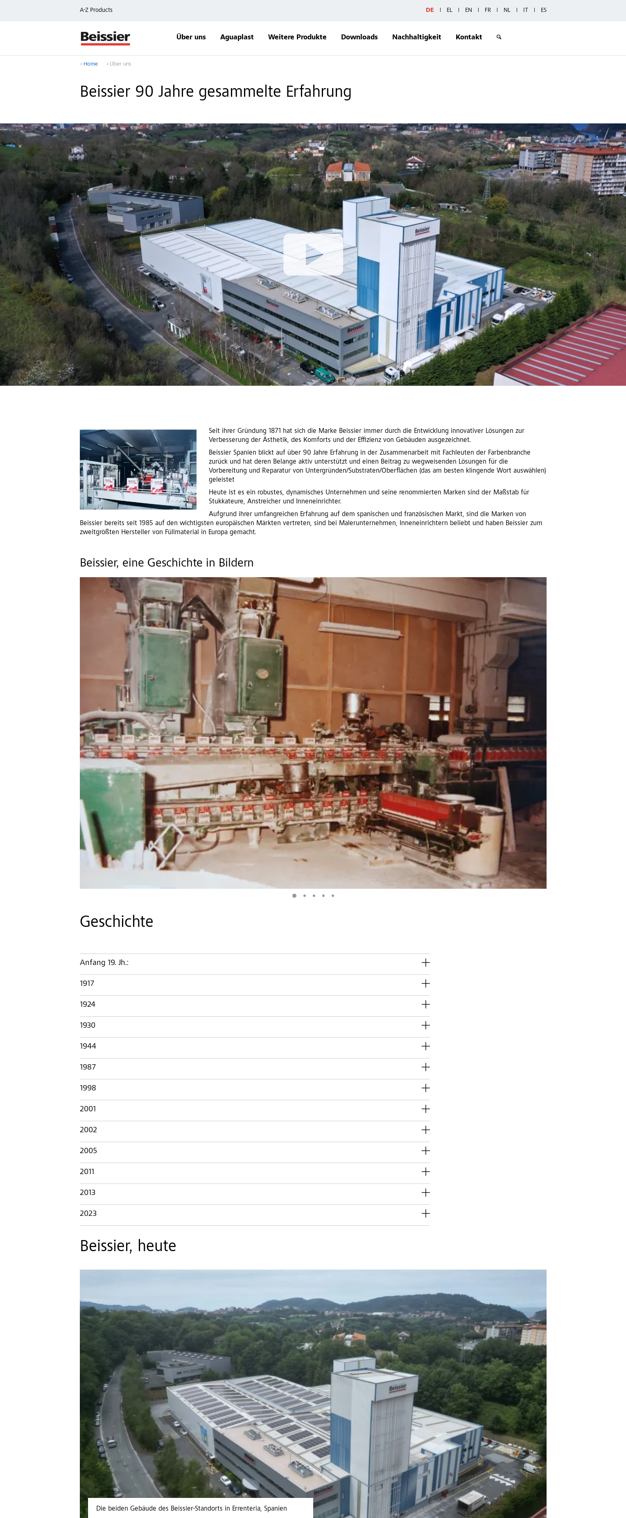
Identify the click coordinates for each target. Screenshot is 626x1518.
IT (525, 10)
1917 (87, 815)
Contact (205, 1507)
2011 (87, 1003)
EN (468, 10)
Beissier (106, 38)
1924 (87, 836)
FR (488, 10)
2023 (88, 1045)
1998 (88, 919)
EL (449, 10)
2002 (88, 961)
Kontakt (469, 37)
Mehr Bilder (488, 718)
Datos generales (292, 1507)
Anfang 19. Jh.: (104, 794)
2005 (88, 982)
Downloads (359, 37)
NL (507, 10)
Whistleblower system (349, 1507)
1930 (87, 857)
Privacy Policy (243, 1507)
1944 (88, 878)
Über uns (191, 37)
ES (544, 10)
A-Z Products (96, 10)
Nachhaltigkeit (416, 37)
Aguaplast (237, 37)
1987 (88, 898)
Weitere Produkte (297, 37)
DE (430, 10)
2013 (87, 1024)
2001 (88, 940)
